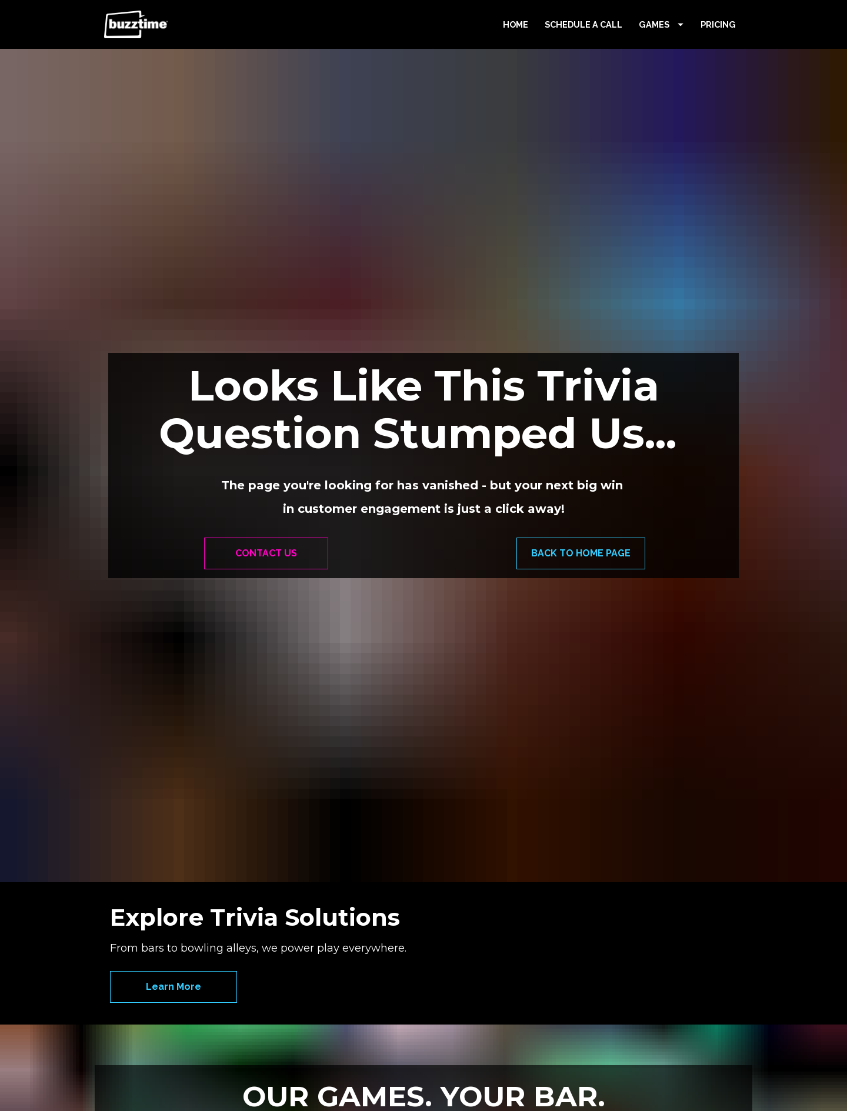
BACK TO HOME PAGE (581, 512)
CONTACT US (266, 512)
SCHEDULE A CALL (583, 50)
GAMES (661, 50)
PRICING (718, 50)
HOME (515, 50)
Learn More (173, 854)
